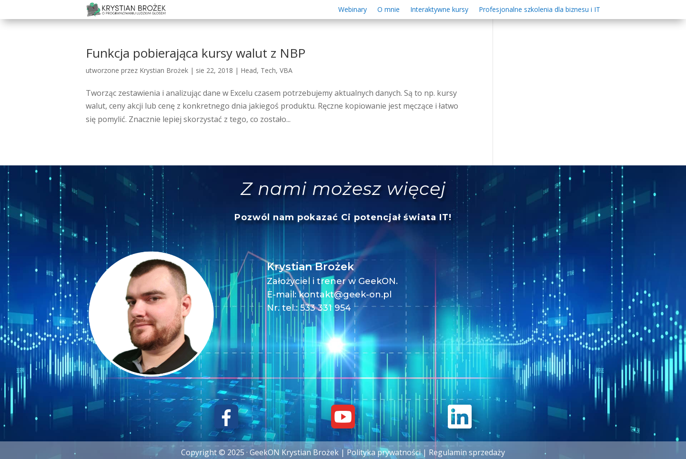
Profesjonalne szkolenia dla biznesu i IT (539, 10)
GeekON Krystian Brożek (294, 452)
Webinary (352, 10)
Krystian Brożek (164, 70)
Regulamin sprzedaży (467, 452)
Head (249, 70)
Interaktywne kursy (439, 10)
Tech (268, 70)
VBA (286, 70)
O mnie (388, 10)
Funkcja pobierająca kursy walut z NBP (195, 52)
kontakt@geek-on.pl (345, 294)
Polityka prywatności (384, 452)
